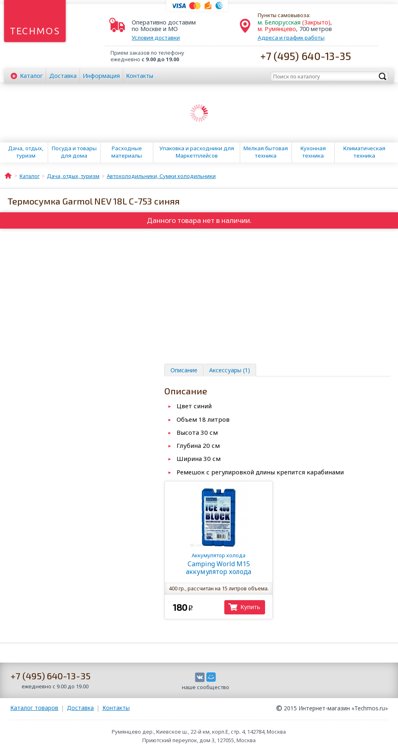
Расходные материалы (126, 152)
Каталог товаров (34, 708)
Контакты (139, 76)
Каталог (31, 76)
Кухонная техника (313, 152)
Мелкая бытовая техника (265, 152)
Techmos (35, 31)
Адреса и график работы (291, 37)
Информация (101, 76)
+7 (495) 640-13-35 (305, 55)
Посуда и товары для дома (74, 152)
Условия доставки (156, 37)
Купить (250, 606)
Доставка (63, 76)
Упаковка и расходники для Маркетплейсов (196, 152)
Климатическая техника (364, 152)
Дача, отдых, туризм (26, 152)
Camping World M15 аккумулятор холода (218, 564)
